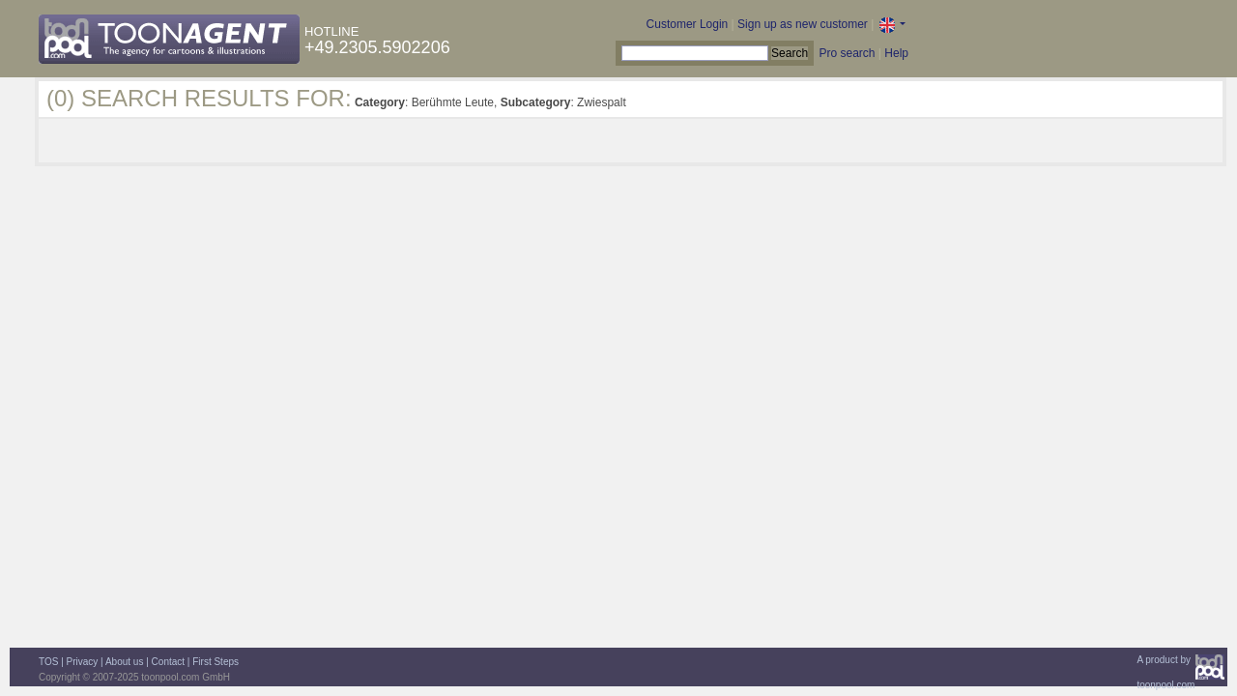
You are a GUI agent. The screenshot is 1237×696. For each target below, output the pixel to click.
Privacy (83, 661)
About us (124, 661)
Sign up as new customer (802, 24)
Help (896, 53)
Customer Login (688, 24)
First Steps (215, 661)
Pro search (847, 53)
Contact (168, 661)
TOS (48, 661)
